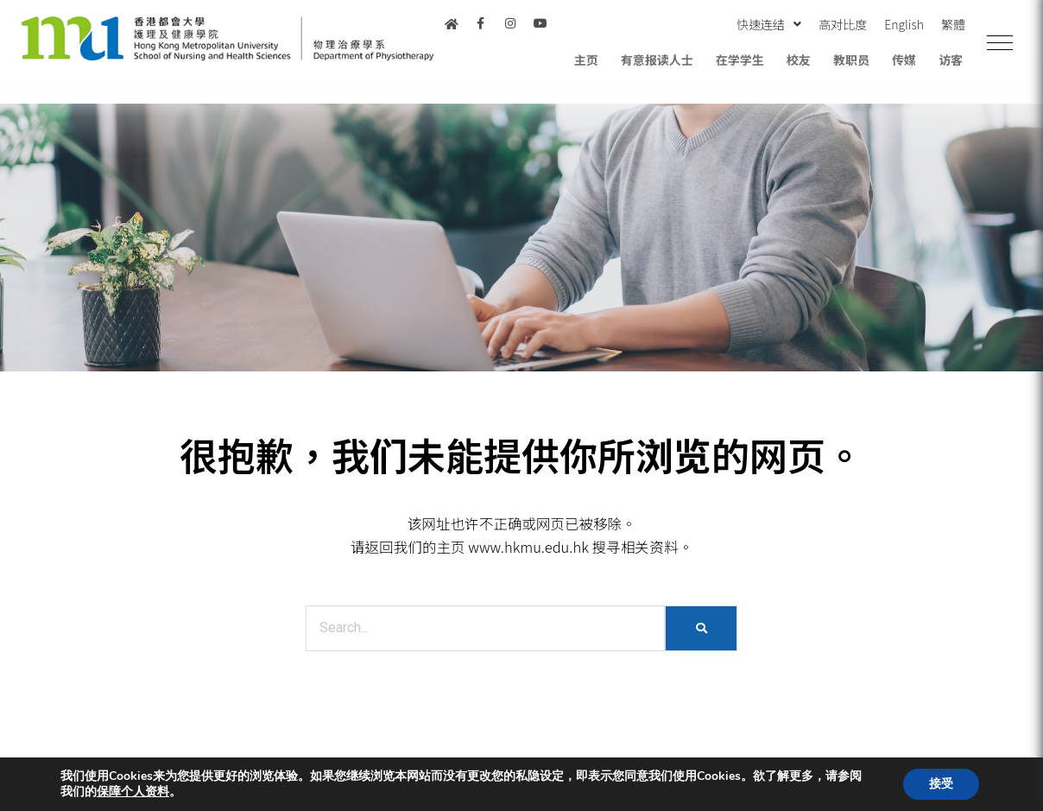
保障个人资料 (133, 792)
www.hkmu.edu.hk (528, 546)
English (904, 24)
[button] (999, 43)
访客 (951, 59)
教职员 (851, 59)
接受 (941, 784)
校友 (799, 59)
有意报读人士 (657, 59)
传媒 (904, 59)
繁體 (953, 24)
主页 (586, 59)
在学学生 (740, 59)
